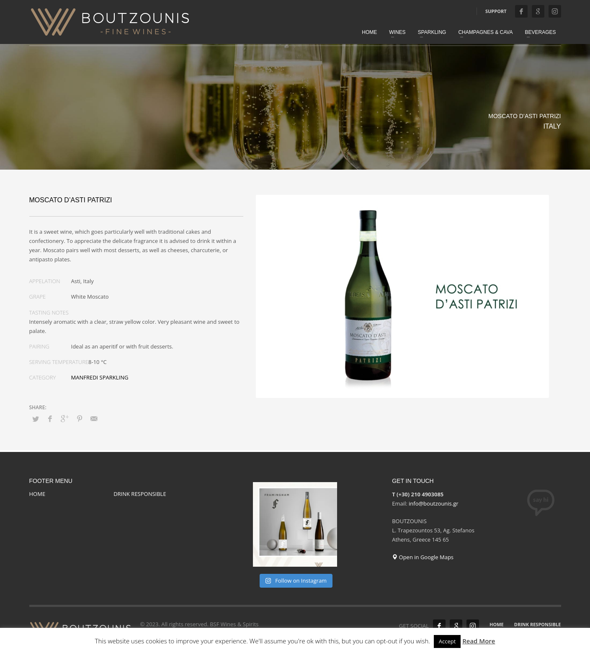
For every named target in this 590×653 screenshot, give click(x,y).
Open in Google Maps (422, 557)
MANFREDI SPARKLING (100, 377)
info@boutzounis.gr (434, 503)
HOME (37, 494)
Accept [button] (447, 641)
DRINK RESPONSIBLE (139, 494)
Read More (478, 641)
